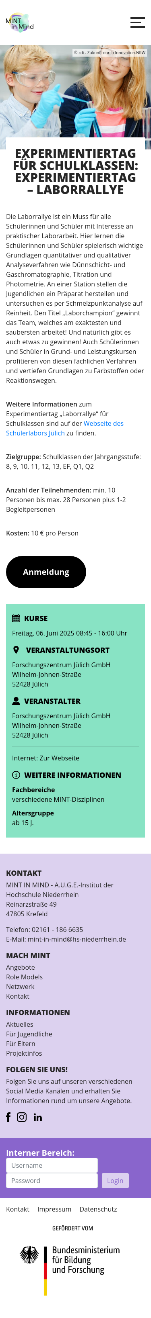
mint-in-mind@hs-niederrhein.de (77, 939)
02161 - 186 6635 (57, 929)
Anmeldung (46, 571)
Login (115, 1180)
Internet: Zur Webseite (45, 758)
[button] (137, 22)
